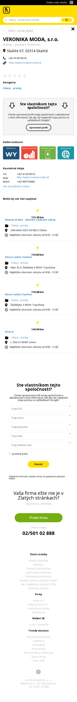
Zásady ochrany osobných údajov (38, 580)
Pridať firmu (39, 518)
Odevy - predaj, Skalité (20, 30)
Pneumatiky (38, 644)
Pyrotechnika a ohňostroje (38, 652)
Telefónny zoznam (38, 588)
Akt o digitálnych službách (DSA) (38, 584)
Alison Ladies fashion (18, 257)
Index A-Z (38, 600)
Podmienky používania (38, 576)
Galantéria (38, 641)
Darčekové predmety (38, 637)
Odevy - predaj (19, 225)
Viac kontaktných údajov (16, 186)
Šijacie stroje (38, 656)
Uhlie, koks (39, 660)
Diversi (9, 331)
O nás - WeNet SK (38, 624)
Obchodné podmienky (38, 572)
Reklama (38, 564)
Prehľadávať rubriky (39, 608)
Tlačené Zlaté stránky (38, 568)
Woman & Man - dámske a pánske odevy (30, 219)
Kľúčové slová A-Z (38, 604)
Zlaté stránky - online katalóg (6, 10)
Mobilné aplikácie (38, 560)
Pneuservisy (38, 648)
